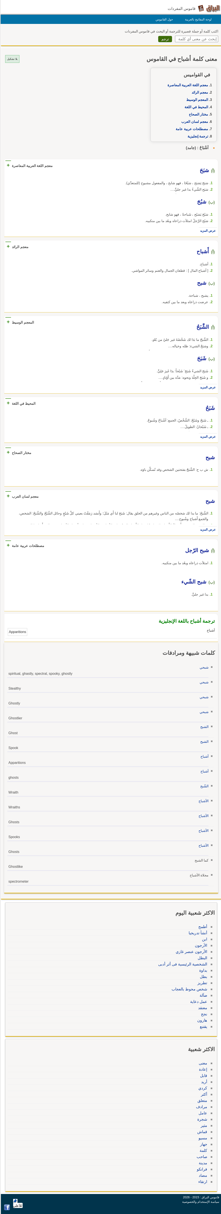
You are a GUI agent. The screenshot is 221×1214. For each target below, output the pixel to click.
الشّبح (204, 786)
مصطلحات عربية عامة (191, 129)
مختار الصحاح (197, 114)
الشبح (204, 727)
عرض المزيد (207, 230)
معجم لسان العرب (194, 122)
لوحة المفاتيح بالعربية (197, 19)
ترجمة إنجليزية (197, 136)
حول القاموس (163, 19)
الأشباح (203, 801)
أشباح (204, 756)
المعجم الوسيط (196, 100)
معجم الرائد (199, 92)
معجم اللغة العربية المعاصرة (187, 85)
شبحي (203, 667)
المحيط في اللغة (195, 107)
